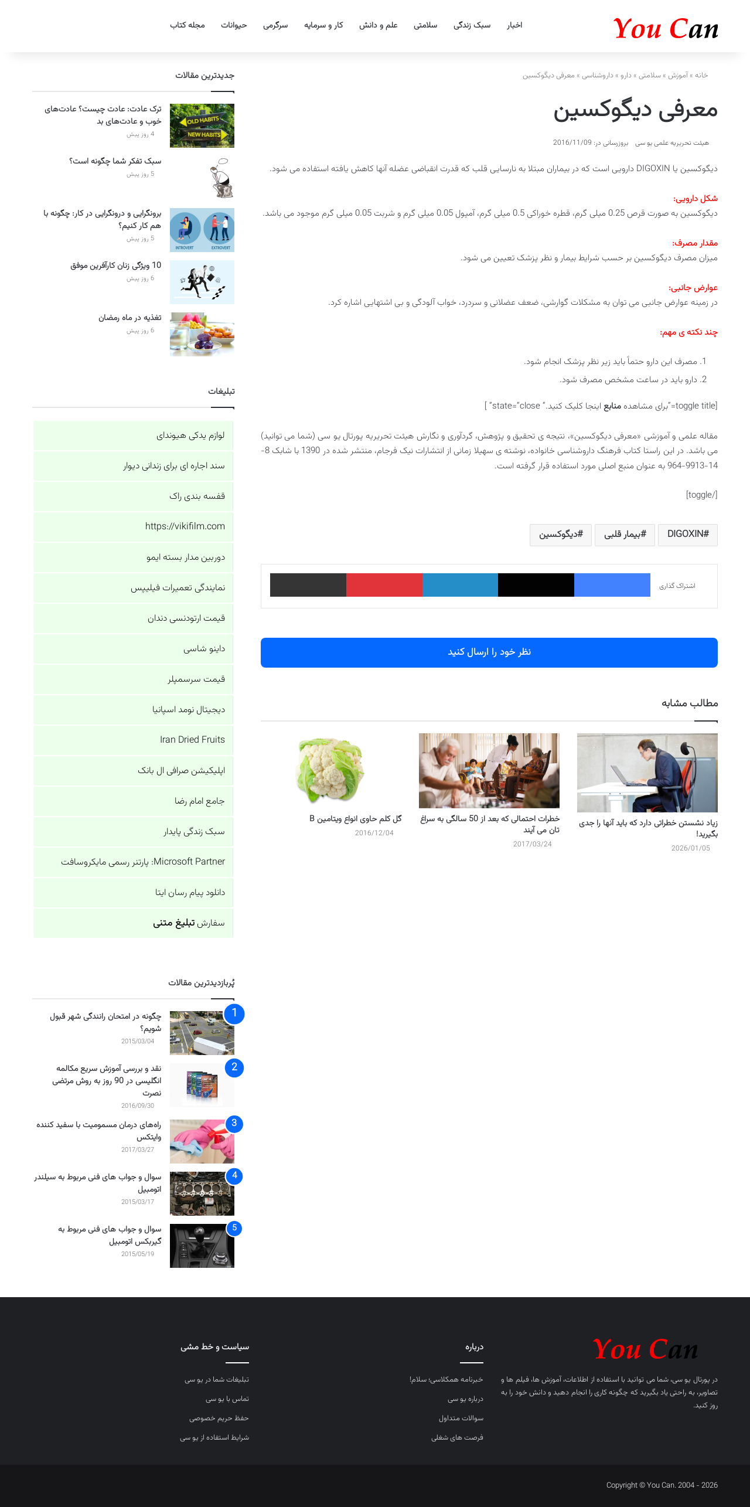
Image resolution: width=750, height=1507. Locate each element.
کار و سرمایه (323, 25)
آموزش (678, 75)
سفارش (189, 923)
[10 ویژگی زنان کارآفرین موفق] (202, 282)
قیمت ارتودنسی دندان (186, 619)
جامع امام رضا (200, 801)
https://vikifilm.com (185, 527)
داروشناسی (597, 75)
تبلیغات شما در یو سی (217, 1380)
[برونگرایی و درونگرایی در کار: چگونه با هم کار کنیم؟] (202, 230)
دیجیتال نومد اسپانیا (188, 710)
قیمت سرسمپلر (196, 679)
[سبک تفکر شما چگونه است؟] (202, 178)
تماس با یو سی (227, 1399)
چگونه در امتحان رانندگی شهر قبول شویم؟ (105, 1023)
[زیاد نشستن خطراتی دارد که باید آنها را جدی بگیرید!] (647, 772)
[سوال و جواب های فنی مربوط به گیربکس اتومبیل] (202, 1246)
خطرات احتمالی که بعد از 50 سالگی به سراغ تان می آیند (490, 825)
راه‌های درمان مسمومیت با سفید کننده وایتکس (98, 1131)
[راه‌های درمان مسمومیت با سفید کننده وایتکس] (202, 1142)
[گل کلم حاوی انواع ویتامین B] (331, 770)
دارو (626, 75)
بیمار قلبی (622, 535)
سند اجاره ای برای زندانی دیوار (174, 466)
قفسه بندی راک (197, 497)
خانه (706, 75)
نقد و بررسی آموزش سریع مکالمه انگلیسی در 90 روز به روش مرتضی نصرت (106, 1081)
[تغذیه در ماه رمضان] (202, 334)
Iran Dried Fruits (192, 740)
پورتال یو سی (691, 1380)
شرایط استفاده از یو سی (214, 1438)
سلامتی (425, 25)
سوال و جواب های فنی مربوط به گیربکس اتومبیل (109, 1236)
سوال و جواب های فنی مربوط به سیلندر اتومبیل (97, 1183)
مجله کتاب (187, 25)
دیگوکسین (558, 535)
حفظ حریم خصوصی (219, 1418)
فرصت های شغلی (457, 1438)
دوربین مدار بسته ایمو (185, 558)
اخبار (514, 25)
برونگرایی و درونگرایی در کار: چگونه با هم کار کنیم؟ (102, 220)
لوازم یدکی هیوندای (190, 436)
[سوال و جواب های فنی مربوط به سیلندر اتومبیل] (202, 1194)
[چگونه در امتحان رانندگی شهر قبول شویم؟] (202, 1033)
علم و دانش (378, 25)
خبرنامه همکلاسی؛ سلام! (446, 1380)
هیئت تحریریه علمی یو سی (672, 143)
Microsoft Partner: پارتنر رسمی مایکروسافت (143, 862)
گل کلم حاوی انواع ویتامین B (355, 819)
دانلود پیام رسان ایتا (190, 893)
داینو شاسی (204, 649)
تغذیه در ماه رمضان (129, 318)
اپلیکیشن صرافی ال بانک (181, 771)
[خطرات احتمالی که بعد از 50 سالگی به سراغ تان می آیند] (489, 770)
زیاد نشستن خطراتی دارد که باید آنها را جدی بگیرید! (648, 829)
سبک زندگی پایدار (194, 832)
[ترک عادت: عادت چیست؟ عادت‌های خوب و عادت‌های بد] (202, 126)
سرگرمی (275, 25)
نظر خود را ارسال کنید (489, 652)
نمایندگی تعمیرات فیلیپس (178, 588)
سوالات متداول (461, 1418)
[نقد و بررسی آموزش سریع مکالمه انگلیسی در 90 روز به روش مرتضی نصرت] (202, 1085)
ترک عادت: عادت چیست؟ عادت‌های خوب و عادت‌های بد (103, 115)
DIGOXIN (685, 535)
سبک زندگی (472, 25)
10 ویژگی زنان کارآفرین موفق (115, 266)
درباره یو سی (465, 1399)
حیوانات (234, 25)
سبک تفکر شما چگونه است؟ (115, 161)
